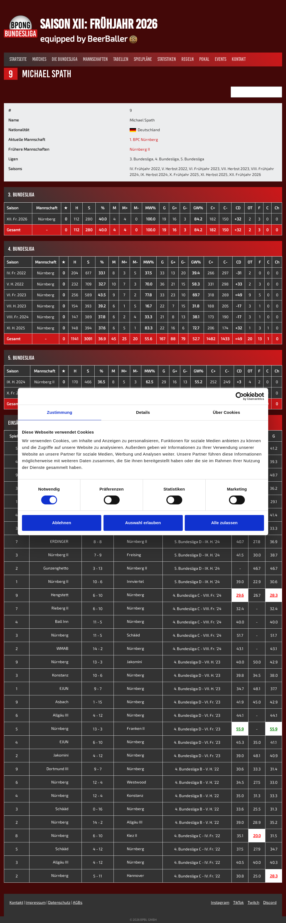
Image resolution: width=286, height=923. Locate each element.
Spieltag (16, 436)
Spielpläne (143, 59)
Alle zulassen (224, 522)
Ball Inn (66, 621)
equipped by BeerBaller (88, 38)
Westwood (131, 782)
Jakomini (129, 661)
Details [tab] (143, 412)
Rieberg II (64, 608)
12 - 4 (98, 782)
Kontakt (239, 59)
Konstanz (64, 675)
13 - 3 (97, 662)
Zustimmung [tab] (59, 412)
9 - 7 (98, 688)
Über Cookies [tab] (226, 412)
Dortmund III (61, 768)
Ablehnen (61, 522)
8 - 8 (97, 541)
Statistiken (166, 59)
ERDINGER (63, 541)
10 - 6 (97, 581)
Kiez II (126, 835)
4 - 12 (98, 715)
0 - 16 (97, 809)
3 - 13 (97, 568)
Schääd (128, 635)
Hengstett (64, 594)
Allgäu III (65, 715)
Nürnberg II (140, 149)
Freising (128, 554)
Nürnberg (46, 219)
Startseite (18, 59)
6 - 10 (97, 595)
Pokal (204, 59)
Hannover (130, 875)
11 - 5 (97, 622)
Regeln (187, 59)
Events (220, 59)
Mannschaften (95, 59)
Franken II (130, 728)
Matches (39, 59)
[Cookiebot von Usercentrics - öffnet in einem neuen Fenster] (239, 396)
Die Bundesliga (64, 59)
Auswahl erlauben (143, 522)
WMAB (66, 648)
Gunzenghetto (60, 568)
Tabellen (120, 59)
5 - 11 (97, 876)
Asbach (66, 701)
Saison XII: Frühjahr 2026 (98, 24)
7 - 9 (98, 555)
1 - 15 (97, 702)
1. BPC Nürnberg (144, 139)
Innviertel (130, 581)
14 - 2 (98, 648)
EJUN (68, 688)
